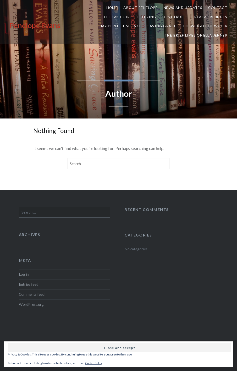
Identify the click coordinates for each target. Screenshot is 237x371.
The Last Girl (117, 17)
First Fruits (175, 17)
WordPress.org (31, 304)
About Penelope (140, 7)
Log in (24, 274)
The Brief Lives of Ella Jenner (196, 35)
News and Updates (183, 7)
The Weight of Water (204, 26)
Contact (217, 7)
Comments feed (31, 294)
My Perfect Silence (121, 26)
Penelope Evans (35, 25)
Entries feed (28, 284)
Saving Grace (162, 26)
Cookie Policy (93, 363)
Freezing (147, 17)
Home (112, 7)
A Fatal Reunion (210, 17)
